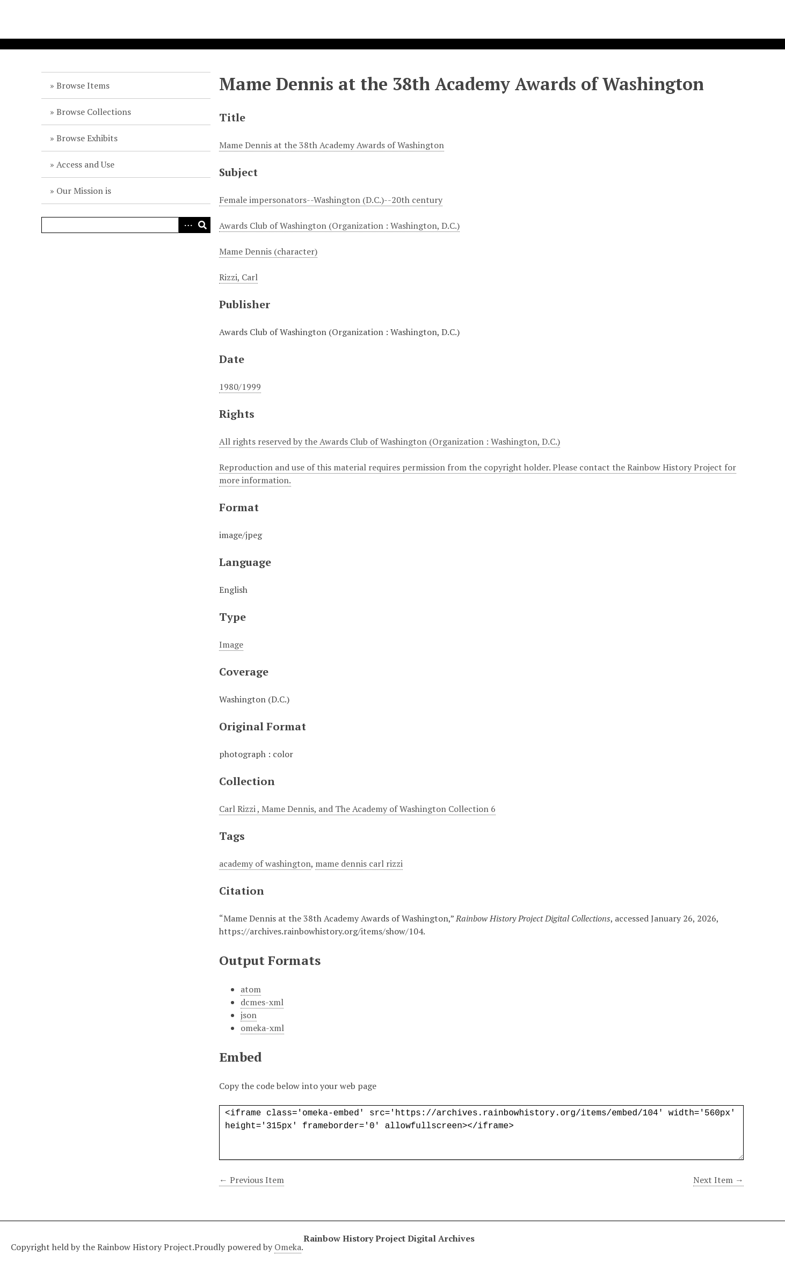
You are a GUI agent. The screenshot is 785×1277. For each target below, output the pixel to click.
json (249, 1015)
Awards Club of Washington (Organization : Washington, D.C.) (339, 225)
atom (251, 989)
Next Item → (718, 1180)
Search (202, 225)
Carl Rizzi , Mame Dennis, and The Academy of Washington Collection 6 (357, 809)
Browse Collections (93, 112)
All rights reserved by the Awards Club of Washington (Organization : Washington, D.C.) (389, 441)
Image (231, 644)
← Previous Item (251, 1180)
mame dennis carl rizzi (359, 863)
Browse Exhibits (87, 138)
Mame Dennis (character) (268, 251)
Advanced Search (186, 225)
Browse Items (83, 85)
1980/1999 (240, 387)
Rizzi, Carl (238, 277)
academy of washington (265, 863)
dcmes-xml (262, 1002)
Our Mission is (83, 191)
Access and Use (85, 164)
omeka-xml (262, 1028)
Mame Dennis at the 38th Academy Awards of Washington (331, 145)
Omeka (287, 1247)
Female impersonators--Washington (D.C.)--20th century (330, 200)
